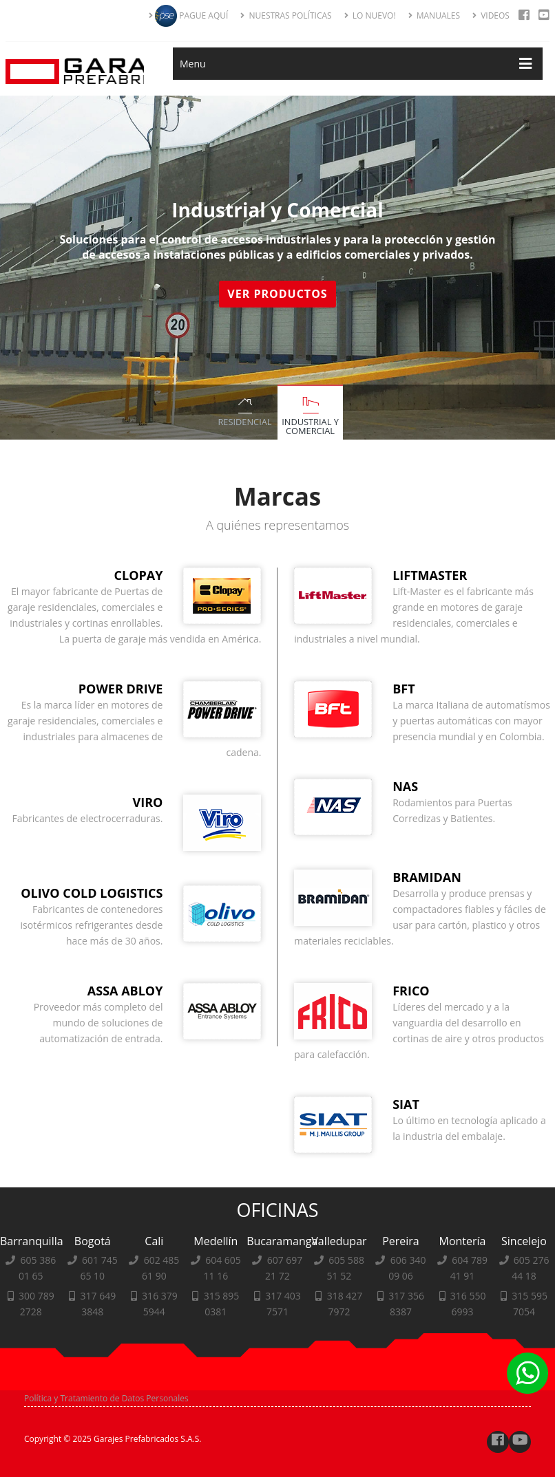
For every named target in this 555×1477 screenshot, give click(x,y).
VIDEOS (491, 15)
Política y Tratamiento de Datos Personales (106, 1398)
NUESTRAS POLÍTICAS (285, 15)
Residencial (244, 422)
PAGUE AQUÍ (188, 15)
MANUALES (434, 15)
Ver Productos (279, 293)
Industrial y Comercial (310, 426)
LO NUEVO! (370, 15)
